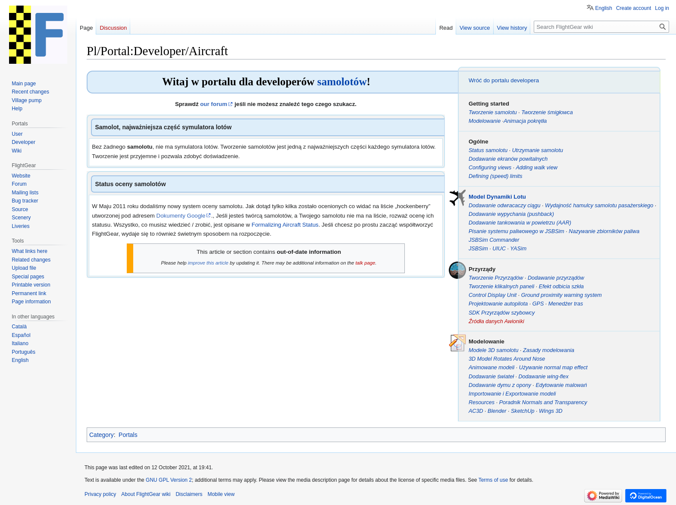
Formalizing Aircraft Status (285, 224)
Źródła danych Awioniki (496, 321)
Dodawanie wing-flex (543, 377)
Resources (481, 402)
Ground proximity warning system (561, 295)
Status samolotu (488, 150)
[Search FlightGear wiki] (601, 27)
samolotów (342, 81)
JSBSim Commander (494, 240)
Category (101, 434)
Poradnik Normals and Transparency (543, 402)
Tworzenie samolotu (493, 112)
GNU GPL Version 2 (169, 480)
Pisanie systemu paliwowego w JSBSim (516, 231)
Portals (128, 434)
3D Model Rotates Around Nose (507, 359)
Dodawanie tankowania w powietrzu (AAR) (520, 223)
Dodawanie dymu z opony (500, 385)
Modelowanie (485, 121)
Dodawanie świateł (491, 377)
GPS (538, 304)
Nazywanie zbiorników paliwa (604, 231)
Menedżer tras (565, 304)
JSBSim (478, 249)
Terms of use (493, 480)
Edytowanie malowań (561, 385)
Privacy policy (100, 494)
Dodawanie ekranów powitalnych (508, 159)
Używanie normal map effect (553, 368)
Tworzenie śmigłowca (547, 112)
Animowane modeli (491, 368)
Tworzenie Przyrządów (496, 278)
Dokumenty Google (181, 215)
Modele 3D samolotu (494, 350)
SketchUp (523, 411)
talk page (365, 262)
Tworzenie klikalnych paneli (501, 287)
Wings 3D (550, 411)
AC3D (476, 411)
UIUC (499, 249)
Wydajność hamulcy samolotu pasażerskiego (599, 206)
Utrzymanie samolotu (537, 150)
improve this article (208, 262)
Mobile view (221, 494)
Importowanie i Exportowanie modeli (512, 394)
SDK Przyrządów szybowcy (502, 313)
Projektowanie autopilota (498, 304)
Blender (497, 411)
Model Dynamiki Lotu (497, 196)
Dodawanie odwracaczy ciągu (505, 206)
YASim (518, 249)
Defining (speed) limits (496, 176)
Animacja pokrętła (525, 121)
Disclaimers (188, 494)
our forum (213, 104)
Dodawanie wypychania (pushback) (511, 214)
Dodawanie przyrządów (556, 278)
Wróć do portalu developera (504, 80)
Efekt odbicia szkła (561, 287)
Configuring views (490, 168)
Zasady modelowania (548, 350)
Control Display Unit (492, 295)
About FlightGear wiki (145, 494)
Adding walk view (536, 168)
